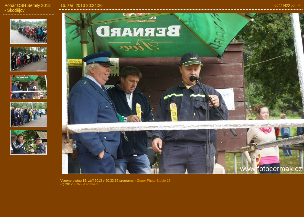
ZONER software (85, 184)
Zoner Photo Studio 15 (154, 180)
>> (293, 6)
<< (276, 6)
